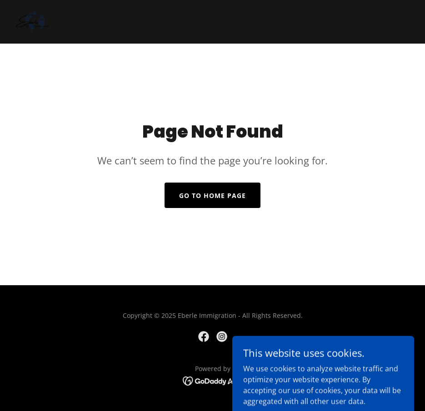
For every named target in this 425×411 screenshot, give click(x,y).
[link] (33, 22)
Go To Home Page (212, 195)
